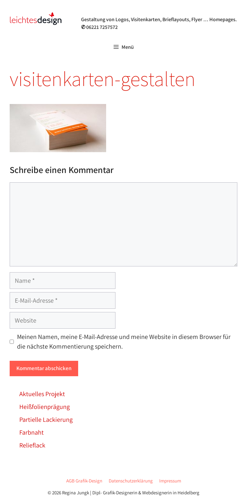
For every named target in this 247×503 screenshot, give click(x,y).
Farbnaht (31, 432)
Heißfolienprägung (44, 407)
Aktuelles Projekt (42, 394)
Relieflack (32, 445)
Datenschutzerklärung (131, 481)
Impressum (170, 481)
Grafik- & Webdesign (113, 11)
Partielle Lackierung (46, 419)
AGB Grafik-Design (84, 481)
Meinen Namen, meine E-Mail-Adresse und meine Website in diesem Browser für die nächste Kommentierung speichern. (124, 342)
